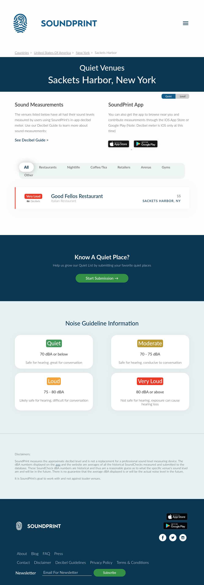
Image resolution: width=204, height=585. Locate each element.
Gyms (166, 167)
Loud (182, 96)
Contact (23, 562)
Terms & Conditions (133, 562)
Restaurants (48, 167)
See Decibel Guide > (32, 140)
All (26, 167)
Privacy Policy (101, 562)
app (58, 464)
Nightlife (73, 167)
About (22, 553)
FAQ (46, 553)
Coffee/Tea (98, 167)
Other (28, 175)
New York (83, 53)
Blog (34, 553)
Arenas (146, 167)
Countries (22, 53)
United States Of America (52, 53)
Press (58, 553)
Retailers (124, 167)
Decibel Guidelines (70, 562)
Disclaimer (42, 562)
